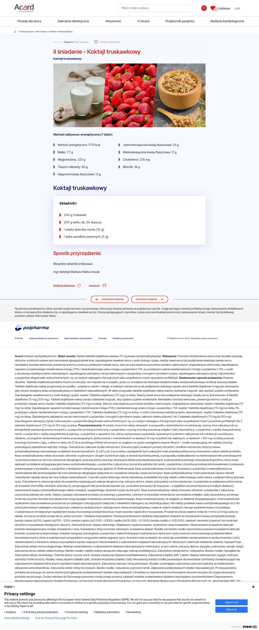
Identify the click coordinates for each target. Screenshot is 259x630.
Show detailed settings (16, 618)
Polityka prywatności (123, 338)
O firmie (19, 338)
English (10, 586)
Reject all (232, 609)
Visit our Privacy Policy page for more (56, 618)
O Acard (143, 21)
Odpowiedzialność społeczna (43, 338)
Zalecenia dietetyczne (73, 21)
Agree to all (231, 602)
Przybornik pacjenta (179, 21)
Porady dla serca (29, 21)
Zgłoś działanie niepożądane (78, 338)
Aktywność (113, 21)
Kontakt (103, 338)
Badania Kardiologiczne (227, 21)
